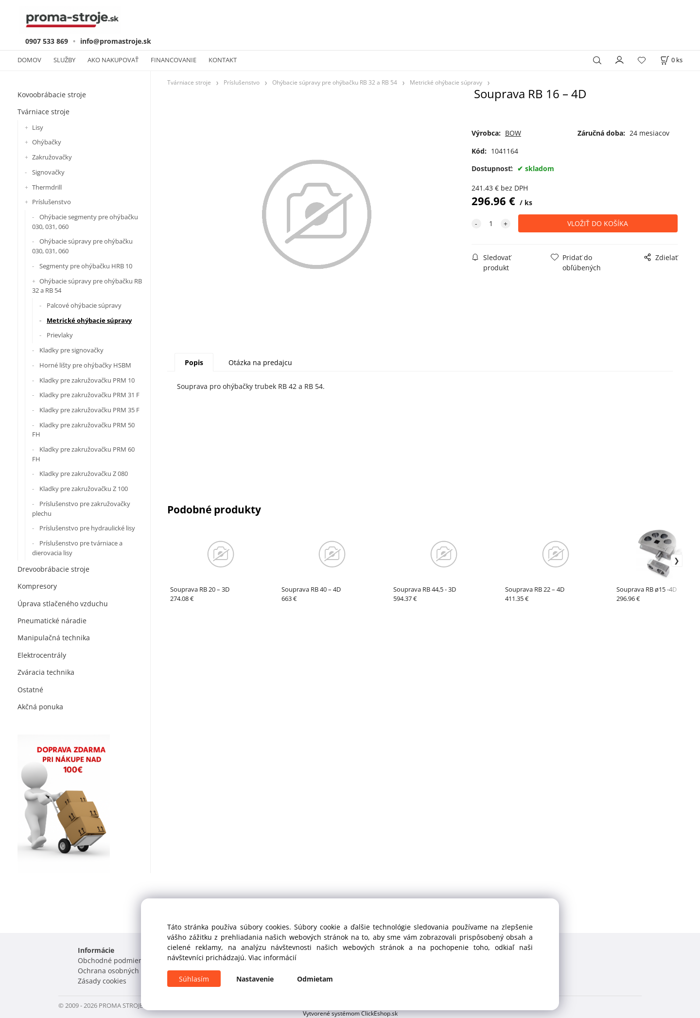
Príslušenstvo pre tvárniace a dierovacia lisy (77, 548)
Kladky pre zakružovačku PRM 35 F (89, 409)
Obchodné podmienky (114, 960)
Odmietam (315, 978)
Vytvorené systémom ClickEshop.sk (350, 1013)
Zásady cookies (102, 980)
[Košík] (671, 60)
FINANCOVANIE (173, 59)
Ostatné (30, 689)
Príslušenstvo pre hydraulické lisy (87, 528)
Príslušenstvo (51, 201)
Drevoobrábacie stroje (53, 569)
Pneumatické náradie (52, 620)
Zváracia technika (46, 672)
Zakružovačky (52, 157)
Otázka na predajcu (260, 362)
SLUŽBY (64, 59)
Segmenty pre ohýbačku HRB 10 (85, 266)
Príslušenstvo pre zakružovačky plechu (81, 508)
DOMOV (29, 59)
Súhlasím (194, 978)
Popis (194, 362)
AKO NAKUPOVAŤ (113, 59)
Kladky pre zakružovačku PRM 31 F (89, 394)
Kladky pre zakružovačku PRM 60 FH (83, 454)
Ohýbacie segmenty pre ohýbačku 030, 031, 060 (85, 221)
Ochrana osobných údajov (120, 970)
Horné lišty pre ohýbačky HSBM (85, 365)
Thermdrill (47, 187)
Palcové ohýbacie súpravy (84, 305)
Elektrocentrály (42, 655)
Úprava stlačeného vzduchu (63, 603)
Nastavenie (255, 978)
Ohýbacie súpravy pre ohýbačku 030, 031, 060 (82, 246)
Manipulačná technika (54, 637)
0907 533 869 (46, 41)
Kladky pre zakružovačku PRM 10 (87, 380)
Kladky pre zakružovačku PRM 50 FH (83, 430)
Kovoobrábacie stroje (52, 94)
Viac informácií (272, 957)
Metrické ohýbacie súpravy (89, 320)
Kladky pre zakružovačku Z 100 (83, 488)
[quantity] (491, 223)
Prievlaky (60, 335)
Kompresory (37, 586)
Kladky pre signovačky (71, 350)
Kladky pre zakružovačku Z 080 (83, 473)
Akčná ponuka (40, 706)
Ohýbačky (46, 142)
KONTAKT (223, 59)
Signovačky (48, 172)
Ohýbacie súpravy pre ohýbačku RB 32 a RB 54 (87, 286)
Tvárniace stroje (44, 111)
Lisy (37, 127)
